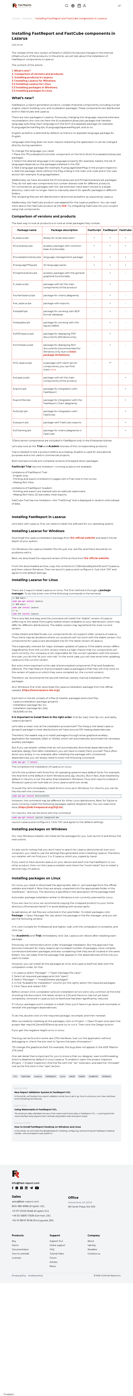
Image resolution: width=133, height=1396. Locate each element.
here (53, 369)
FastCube (25, 1076)
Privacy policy (19, 1275)
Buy (14, 1241)
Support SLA (56, 1241)
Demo (15, 1245)
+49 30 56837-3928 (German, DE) (31, 1215)
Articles (27, 18)
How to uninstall (20, 1253)
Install (72, 1076)
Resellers (92, 1249)
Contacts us (94, 1253)
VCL (15, 1076)
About (91, 1241)
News (53, 1266)
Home (16, 18)
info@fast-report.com (25, 1183)
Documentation (20, 1249)
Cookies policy (35, 1275)
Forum (53, 1258)
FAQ (52, 1249)
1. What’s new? (21, 70)
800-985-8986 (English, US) (28, 1206)
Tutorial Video (57, 1253)
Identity (92, 1245)
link (64, 205)
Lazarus (38, 1076)
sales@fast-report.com (25, 1201)
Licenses (16, 1258)
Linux (62, 1076)
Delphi (82, 1076)
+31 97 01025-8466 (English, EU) (30, 1211)
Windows (106, 1076)
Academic (93, 1076)
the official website (82, 537)
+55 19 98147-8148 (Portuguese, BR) (33, 1220)
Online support (57, 1245)
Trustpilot (9, 1394)
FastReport (51, 1076)
